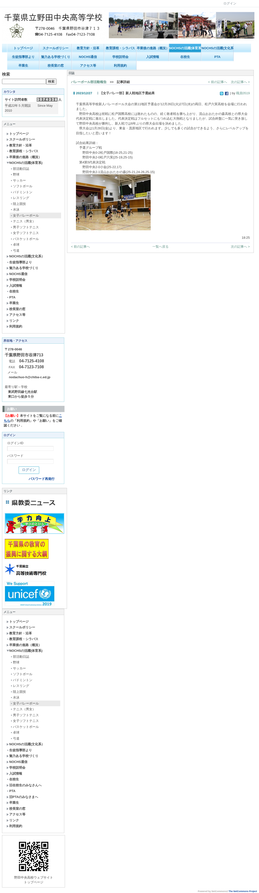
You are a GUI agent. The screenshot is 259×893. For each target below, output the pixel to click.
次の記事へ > (240, 82)
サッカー (18, 180)
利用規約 (120, 65)
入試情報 (152, 57)
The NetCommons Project (243, 891)
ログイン (229, 3)
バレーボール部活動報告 (89, 82)
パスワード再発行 (42, 479)
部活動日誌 (19, 169)
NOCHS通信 (88, 57)
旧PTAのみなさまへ (22, 797)
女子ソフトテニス (24, 233)
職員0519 (243, 93)
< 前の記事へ (217, 82)
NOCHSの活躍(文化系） (217, 48)
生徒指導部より (23, 57)
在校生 (185, 57)
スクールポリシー (55, 48)
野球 (14, 174)
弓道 (14, 250)
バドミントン (21, 192)
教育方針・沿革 (88, 48)
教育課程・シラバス (120, 48)
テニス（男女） (23, 221)
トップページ (23, 48)
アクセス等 (88, 65)
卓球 (14, 244)
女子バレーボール (24, 215)
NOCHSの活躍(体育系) (185, 48)
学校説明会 (120, 57)
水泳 (14, 209)
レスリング (19, 198)
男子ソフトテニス (24, 227)
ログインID (15, 443)
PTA (217, 57)
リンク (12, 321)
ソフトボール (21, 186)
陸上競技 (18, 204)
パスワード (15, 456)
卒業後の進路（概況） (153, 48)
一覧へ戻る (160, 246)
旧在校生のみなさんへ (24, 785)
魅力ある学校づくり (55, 57)
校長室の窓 (56, 65)
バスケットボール (24, 239)
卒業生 (23, 65)
